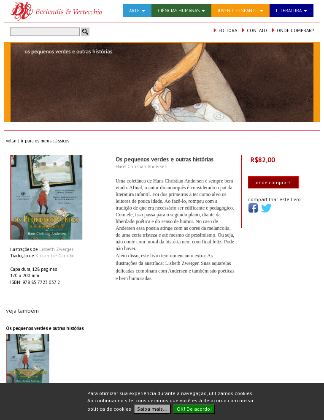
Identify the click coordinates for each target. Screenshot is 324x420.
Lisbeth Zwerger (56, 249)
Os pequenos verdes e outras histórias (45, 328)
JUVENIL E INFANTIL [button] (240, 11)
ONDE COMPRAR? (292, 30)
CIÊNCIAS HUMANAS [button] (181, 11)
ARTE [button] (137, 11)
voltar (11, 141)
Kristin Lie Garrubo (54, 256)
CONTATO (254, 30)
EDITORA (225, 30)
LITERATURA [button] (291, 11)
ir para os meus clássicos (45, 141)
